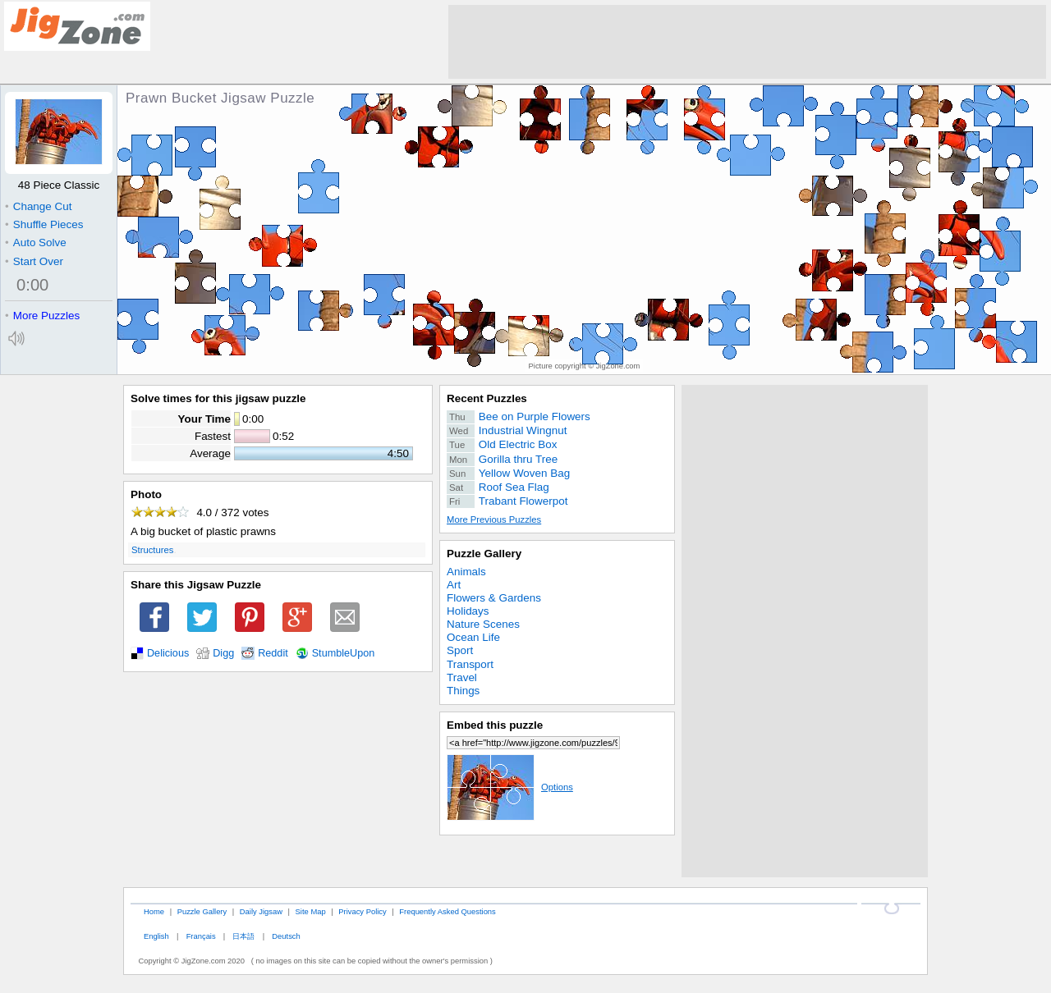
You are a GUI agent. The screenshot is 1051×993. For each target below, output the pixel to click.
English (156, 935)
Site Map (311, 911)
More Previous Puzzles (494, 519)
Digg (223, 653)
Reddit (273, 653)
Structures (152, 550)
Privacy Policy (362, 911)
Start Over (34, 261)
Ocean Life (473, 637)
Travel (462, 677)
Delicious (168, 653)
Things (463, 690)
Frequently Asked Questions (447, 911)
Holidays (468, 611)
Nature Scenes (483, 624)
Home (154, 911)
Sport (460, 650)
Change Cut (38, 206)
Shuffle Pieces (44, 224)
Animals (466, 571)
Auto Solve (36, 242)
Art (454, 585)
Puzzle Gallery (484, 553)
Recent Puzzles (487, 398)
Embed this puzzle (495, 725)
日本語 (243, 935)
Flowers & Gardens (494, 598)
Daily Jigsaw (261, 911)
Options (510, 787)
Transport (470, 664)
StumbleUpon (343, 653)
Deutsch (286, 935)
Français (201, 935)
